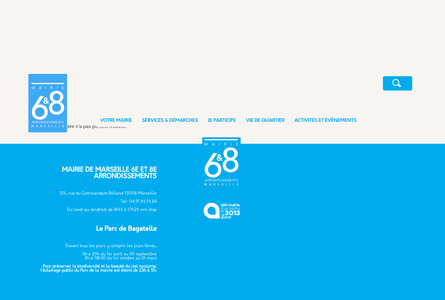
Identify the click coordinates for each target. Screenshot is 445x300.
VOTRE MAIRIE (116, 120)
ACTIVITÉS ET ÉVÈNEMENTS (326, 120)
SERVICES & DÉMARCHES (170, 120)
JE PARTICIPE (222, 120)
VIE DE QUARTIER (265, 120)
